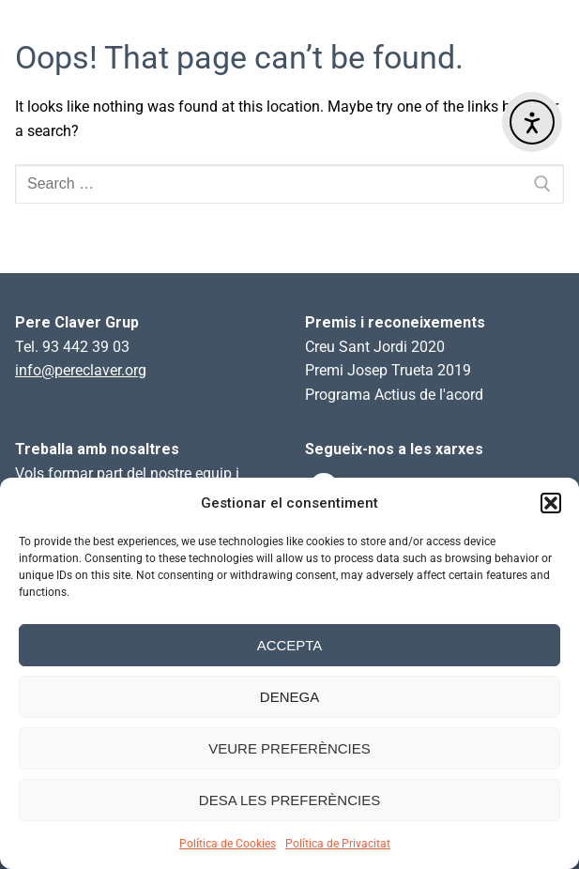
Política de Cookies (227, 843)
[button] (550, 503)
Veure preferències (289, 748)
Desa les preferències (289, 800)
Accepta (290, 645)
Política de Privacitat (337, 843)
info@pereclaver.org (80, 370)
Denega (289, 697)
